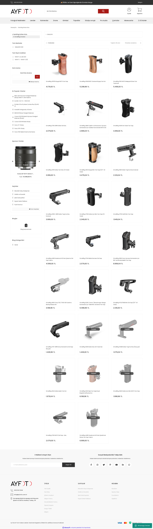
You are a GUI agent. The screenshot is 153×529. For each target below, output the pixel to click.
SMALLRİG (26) (19, 47)
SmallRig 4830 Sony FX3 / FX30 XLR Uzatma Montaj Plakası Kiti (59, 303)
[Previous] (12, 161)
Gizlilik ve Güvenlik (83, 492)
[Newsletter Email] (43, 464)
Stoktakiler (51, 43)
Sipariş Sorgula (48, 505)
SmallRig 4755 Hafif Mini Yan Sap (123, 214)
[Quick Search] (22, 77)
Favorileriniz (115, 495)
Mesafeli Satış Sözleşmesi (85, 488)
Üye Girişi (47, 492)
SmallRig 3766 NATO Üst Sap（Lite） (56, 435)
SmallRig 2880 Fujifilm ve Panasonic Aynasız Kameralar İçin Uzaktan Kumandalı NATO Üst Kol (93, 127)
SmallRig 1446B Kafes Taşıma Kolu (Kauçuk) (126, 347)
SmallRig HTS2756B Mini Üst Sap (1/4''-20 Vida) (125, 303)
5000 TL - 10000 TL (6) (21, 59)
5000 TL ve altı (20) (20, 57)
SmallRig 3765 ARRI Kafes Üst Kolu (56, 125)
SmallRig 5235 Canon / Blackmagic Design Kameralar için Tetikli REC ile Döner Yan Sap (93, 303)
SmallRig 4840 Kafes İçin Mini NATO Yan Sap (126, 391)
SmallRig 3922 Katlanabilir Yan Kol (56, 391)
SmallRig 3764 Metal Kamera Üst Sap (91, 258)
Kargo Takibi (48, 508)
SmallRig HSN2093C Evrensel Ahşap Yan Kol (92, 81)
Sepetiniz (114, 498)
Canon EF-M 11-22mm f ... (26, 174)
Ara (37, 77)
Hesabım (114, 488)
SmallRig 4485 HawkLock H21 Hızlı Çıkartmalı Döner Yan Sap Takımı (93, 436)
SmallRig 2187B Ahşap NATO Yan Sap (57, 81)
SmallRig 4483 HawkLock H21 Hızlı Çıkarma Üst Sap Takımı (59, 259)
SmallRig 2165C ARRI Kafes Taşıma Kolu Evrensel (58, 215)
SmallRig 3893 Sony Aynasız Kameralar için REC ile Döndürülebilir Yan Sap (126, 259)
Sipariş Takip (115, 492)
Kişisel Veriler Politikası (84, 498)
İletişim (140, 2)
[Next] (39, 161)
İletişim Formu (48, 498)
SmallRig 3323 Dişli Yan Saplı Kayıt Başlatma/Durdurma (90, 392)
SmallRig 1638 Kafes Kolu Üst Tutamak (91, 347)
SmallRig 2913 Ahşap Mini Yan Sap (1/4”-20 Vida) (92, 171)
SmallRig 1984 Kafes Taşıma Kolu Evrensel (125, 170)
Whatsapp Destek (142, 525)
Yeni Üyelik (47, 488)
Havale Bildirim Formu (50, 502)
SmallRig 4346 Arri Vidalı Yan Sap (123, 125)
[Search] (76, 11)
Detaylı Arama (34, 82)
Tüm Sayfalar (34, 209)
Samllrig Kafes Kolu (23, 27)
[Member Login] (129, 11)
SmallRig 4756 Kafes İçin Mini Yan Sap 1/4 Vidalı (92, 215)
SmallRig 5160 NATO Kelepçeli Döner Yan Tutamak (125, 82)
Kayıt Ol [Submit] (68, 465)
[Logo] (21, 11)
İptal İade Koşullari (83, 495)
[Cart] (139, 11)
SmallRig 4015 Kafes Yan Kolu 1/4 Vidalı (57, 170)
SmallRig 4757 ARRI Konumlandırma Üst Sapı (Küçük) (59, 348)
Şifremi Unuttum (49, 495)
